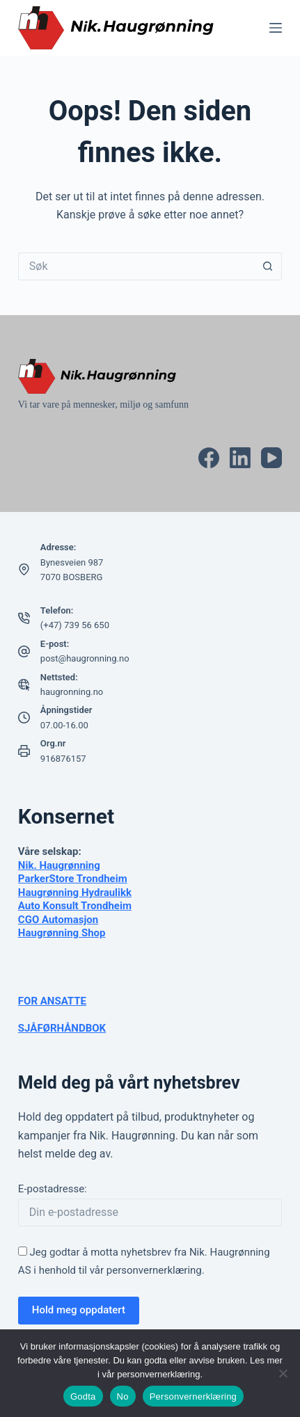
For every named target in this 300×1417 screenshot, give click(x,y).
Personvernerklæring (193, 1396)
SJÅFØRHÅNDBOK (62, 1028)
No (123, 1396)
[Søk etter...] (136, 266)
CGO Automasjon (58, 919)
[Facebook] (208, 457)
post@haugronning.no (84, 658)
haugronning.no (71, 692)
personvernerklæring (154, 1270)
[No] (283, 1373)
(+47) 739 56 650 (74, 625)
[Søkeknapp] (268, 266)
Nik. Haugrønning (59, 865)
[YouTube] (271, 457)
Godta (83, 1396)
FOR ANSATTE (52, 1001)
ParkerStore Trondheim (72, 878)
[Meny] (275, 28)
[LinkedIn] (240, 457)
